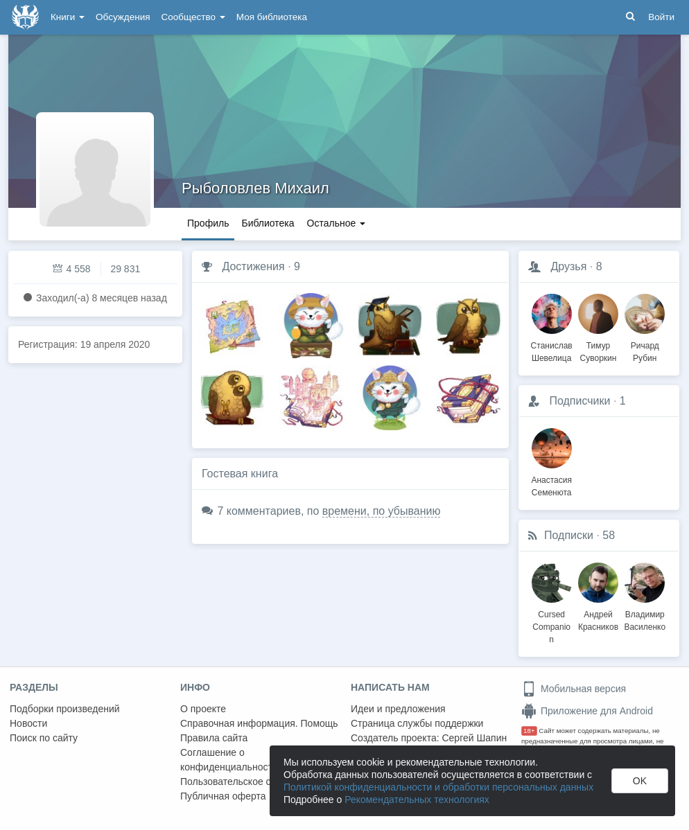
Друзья (568, 266)
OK (640, 780)
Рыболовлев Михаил (255, 188)
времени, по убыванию (381, 511)
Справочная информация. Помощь (259, 723)
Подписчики (579, 401)
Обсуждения (123, 17)
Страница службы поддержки (417, 723)
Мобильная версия (573, 688)
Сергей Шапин (474, 737)
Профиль (208, 223)
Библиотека (267, 223)
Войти (661, 17)
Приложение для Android (587, 710)
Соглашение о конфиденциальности (229, 759)
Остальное (336, 223)
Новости (28, 723)
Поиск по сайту (44, 737)
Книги (68, 17)
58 (608, 535)
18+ (529, 730)
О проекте (203, 708)
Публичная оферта (223, 796)
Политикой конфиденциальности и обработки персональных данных (438, 787)
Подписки (568, 535)
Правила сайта (213, 737)
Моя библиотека (271, 17)
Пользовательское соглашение (250, 781)
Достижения (253, 266)
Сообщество (193, 17)
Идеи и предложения (398, 708)
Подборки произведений (65, 708)
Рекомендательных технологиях (416, 799)
